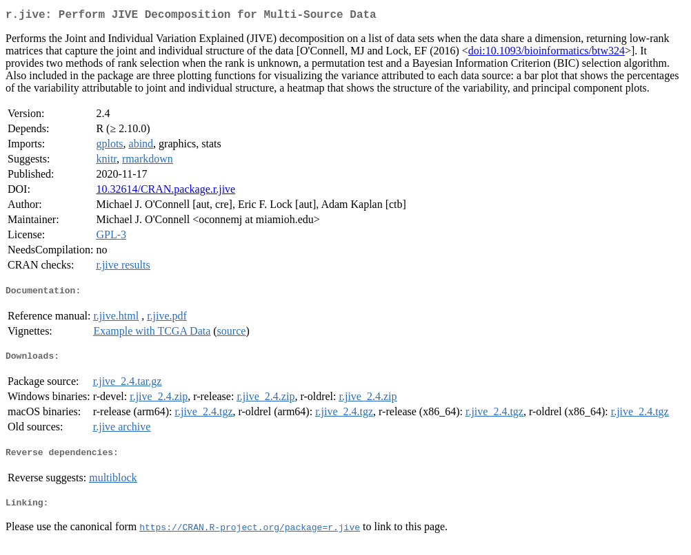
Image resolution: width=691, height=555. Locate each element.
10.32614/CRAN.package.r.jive (165, 192)
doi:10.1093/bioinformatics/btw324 (546, 53)
